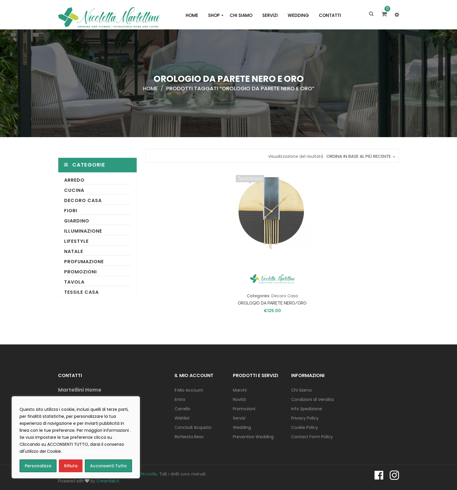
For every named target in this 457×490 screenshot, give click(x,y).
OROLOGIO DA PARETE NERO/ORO (272, 303)
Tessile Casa (81, 292)
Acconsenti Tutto (108, 466)
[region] (76, 437)
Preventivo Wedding (253, 437)
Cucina (74, 190)
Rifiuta (71, 466)
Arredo (74, 180)
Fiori (70, 210)
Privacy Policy (305, 418)
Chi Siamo (301, 390)
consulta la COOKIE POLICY (90, 451)
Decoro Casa (83, 200)
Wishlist (182, 418)
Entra (180, 399)
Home (150, 88)
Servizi (239, 418)
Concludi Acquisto (193, 427)
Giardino (76, 220)
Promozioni (80, 271)
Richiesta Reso (189, 437)
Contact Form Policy (312, 437)
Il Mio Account (189, 390)
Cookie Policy (304, 427)
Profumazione (84, 261)
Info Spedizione (306, 409)
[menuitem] (192, 15)
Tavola (74, 282)
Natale (73, 251)
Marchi (240, 390)
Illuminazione (83, 231)
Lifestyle (76, 241)
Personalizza (38, 466)
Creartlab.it (107, 481)
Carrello (182, 409)
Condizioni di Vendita (312, 399)
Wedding (242, 427)
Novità (239, 399)
